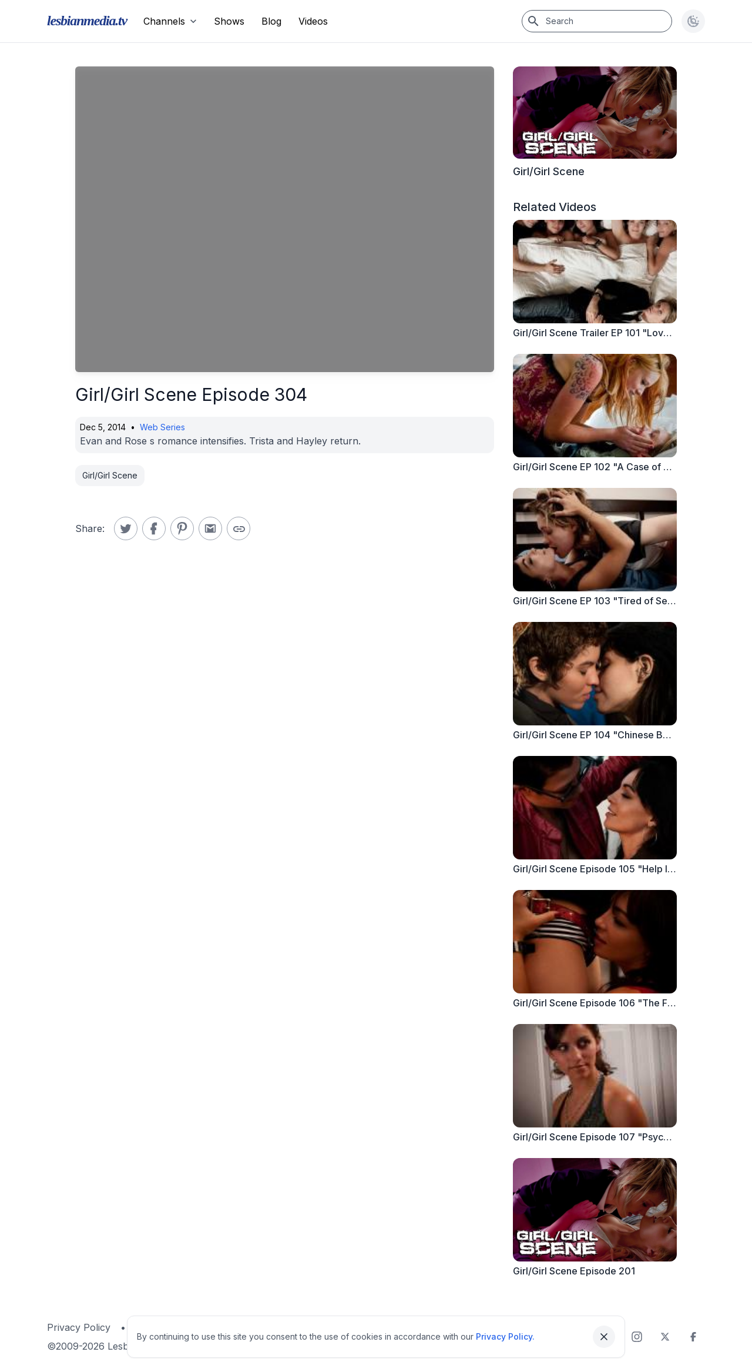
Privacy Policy (78, 1327)
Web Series (162, 427)
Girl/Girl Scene (109, 475)
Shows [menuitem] (229, 21)
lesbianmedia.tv (87, 20)
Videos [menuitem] (313, 21)
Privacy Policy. (505, 1336)
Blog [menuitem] (271, 21)
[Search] (597, 21)
